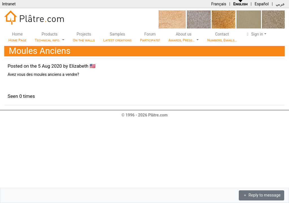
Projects (84, 37)
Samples (117, 37)
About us (182, 37)
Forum (150, 37)
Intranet (9, 4)
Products (48, 37)
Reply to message (261, 195)
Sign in (254, 34)
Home (17, 37)
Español (262, 4)
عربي (280, 4)
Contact (222, 37)
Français (218, 4)
